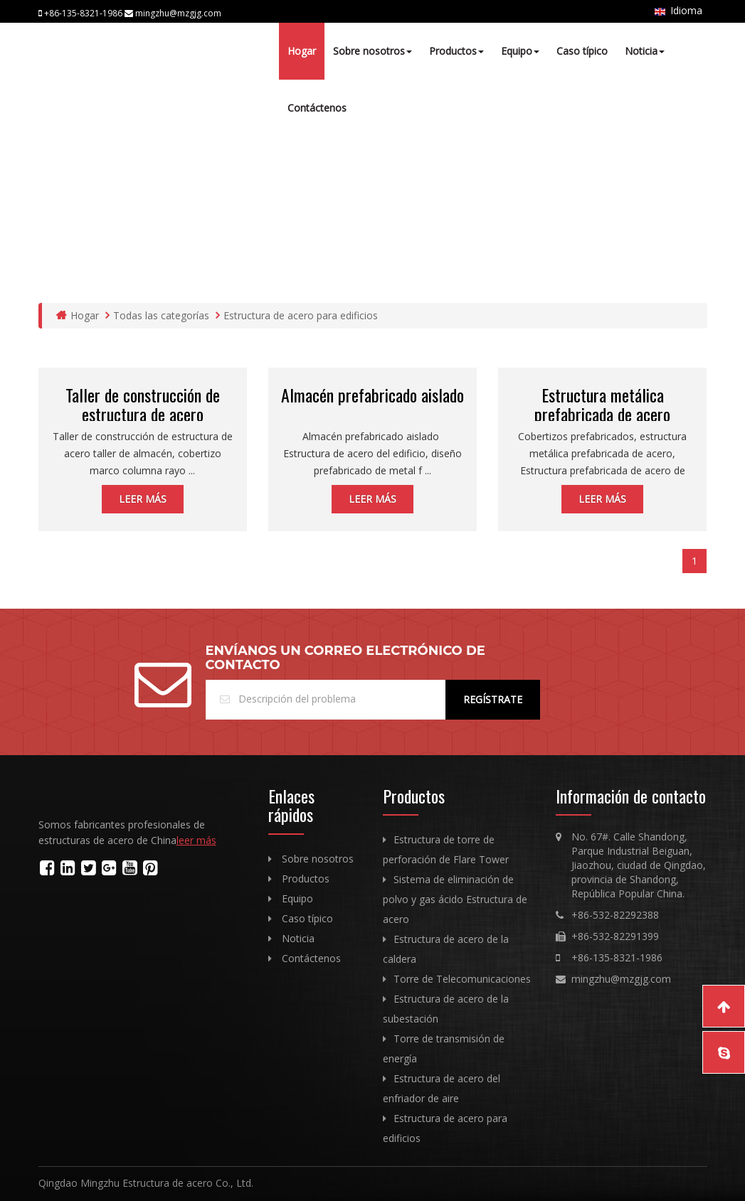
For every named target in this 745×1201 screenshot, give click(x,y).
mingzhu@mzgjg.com (621, 979)
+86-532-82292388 (615, 915)
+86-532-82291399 (615, 936)
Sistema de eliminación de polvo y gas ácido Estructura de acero (455, 899)
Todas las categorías (157, 315)
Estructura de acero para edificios (297, 315)
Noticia (645, 51)
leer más (143, 499)
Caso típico (582, 51)
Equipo (520, 51)
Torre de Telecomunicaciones (462, 979)
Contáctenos (317, 107)
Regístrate (492, 699)
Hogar (301, 51)
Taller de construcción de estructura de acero (142, 404)
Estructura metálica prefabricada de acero (602, 404)
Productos (456, 51)
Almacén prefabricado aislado (372, 394)
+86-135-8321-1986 (616, 957)
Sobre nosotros (372, 51)
